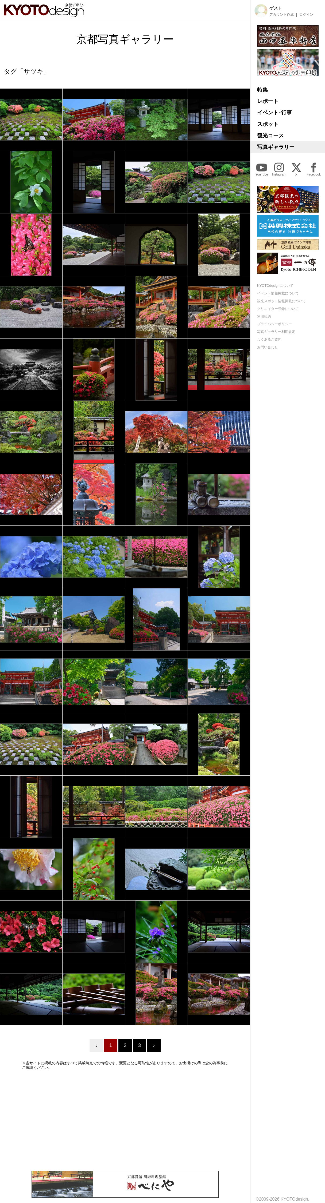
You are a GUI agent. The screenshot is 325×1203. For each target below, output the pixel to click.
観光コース (270, 135)
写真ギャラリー (276, 147)
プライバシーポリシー (274, 324)
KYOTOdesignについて (275, 286)
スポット (267, 124)
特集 (262, 90)
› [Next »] (154, 1045)
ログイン (306, 15)
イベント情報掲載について (278, 293)
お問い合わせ (267, 347)
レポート (267, 101)
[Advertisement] (125, 1120)
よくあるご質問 (269, 339)
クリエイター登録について (278, 309)
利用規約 (264, 316)
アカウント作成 (281, 15)
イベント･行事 (274, 112)
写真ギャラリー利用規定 (276, 332)
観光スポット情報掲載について (281, 301)
